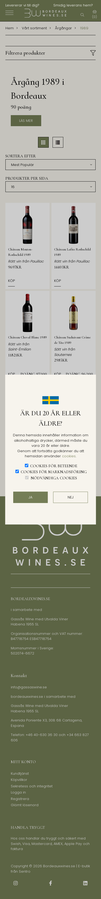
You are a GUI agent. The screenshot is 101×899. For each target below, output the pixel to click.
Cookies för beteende (53, 465)
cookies (69, 456)
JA (30, 497)
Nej (71, 497)
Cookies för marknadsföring (54, 471)
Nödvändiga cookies (54, 477)
